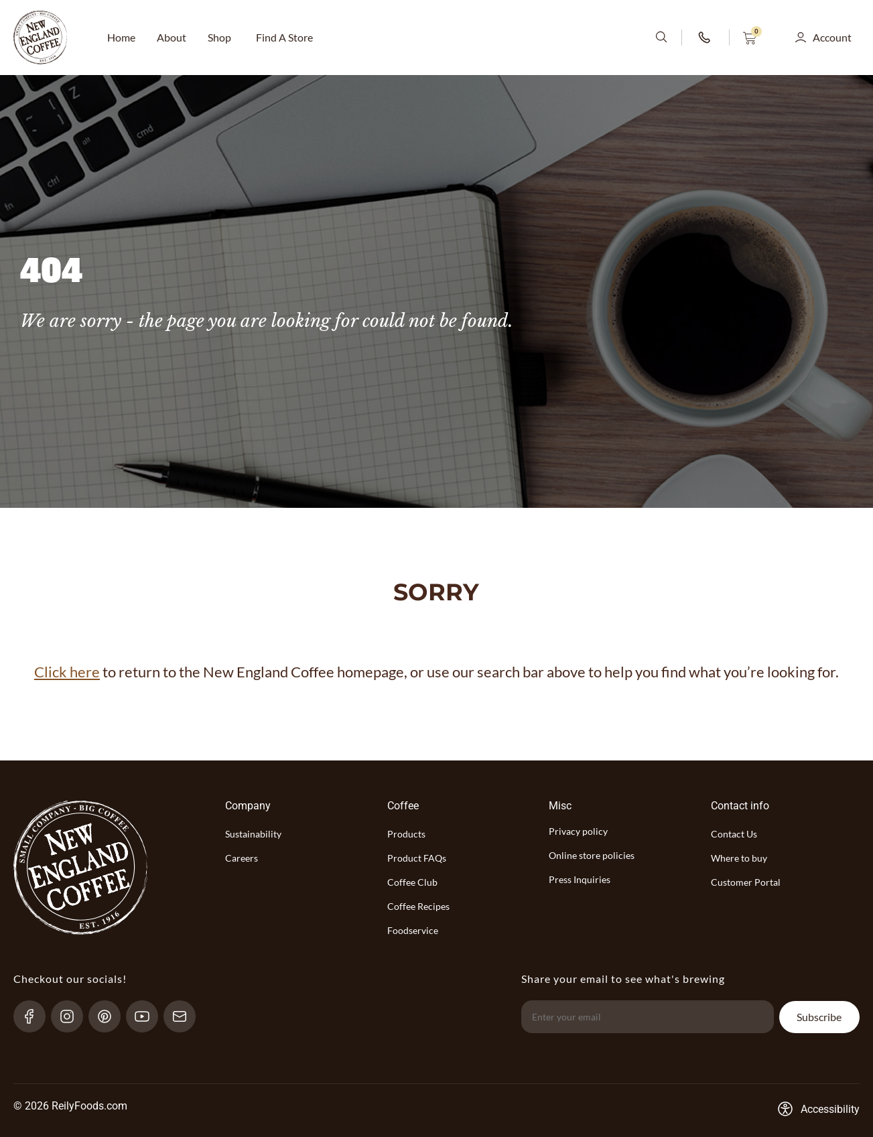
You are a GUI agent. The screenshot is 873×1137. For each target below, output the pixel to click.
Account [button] (832, 37)
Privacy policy (578, 831)
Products (406, 834)
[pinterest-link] (110, 1016)
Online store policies (591, 855)
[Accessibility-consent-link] (818, 1109)
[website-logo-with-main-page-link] (40, 37)
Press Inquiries (579, 879)
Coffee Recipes (418, 906)
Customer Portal (746, 882)
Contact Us (734, 834)
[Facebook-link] (35, 1016)
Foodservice (412, 930)
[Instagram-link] (72, 1016)
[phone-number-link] (705, 37)
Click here (67, 672)
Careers (241, 858)
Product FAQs (416, 858)
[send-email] (185, 1016)
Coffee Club (412, 882)
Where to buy (739, 858)
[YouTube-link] (148, 1016)
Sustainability (253, 834)
